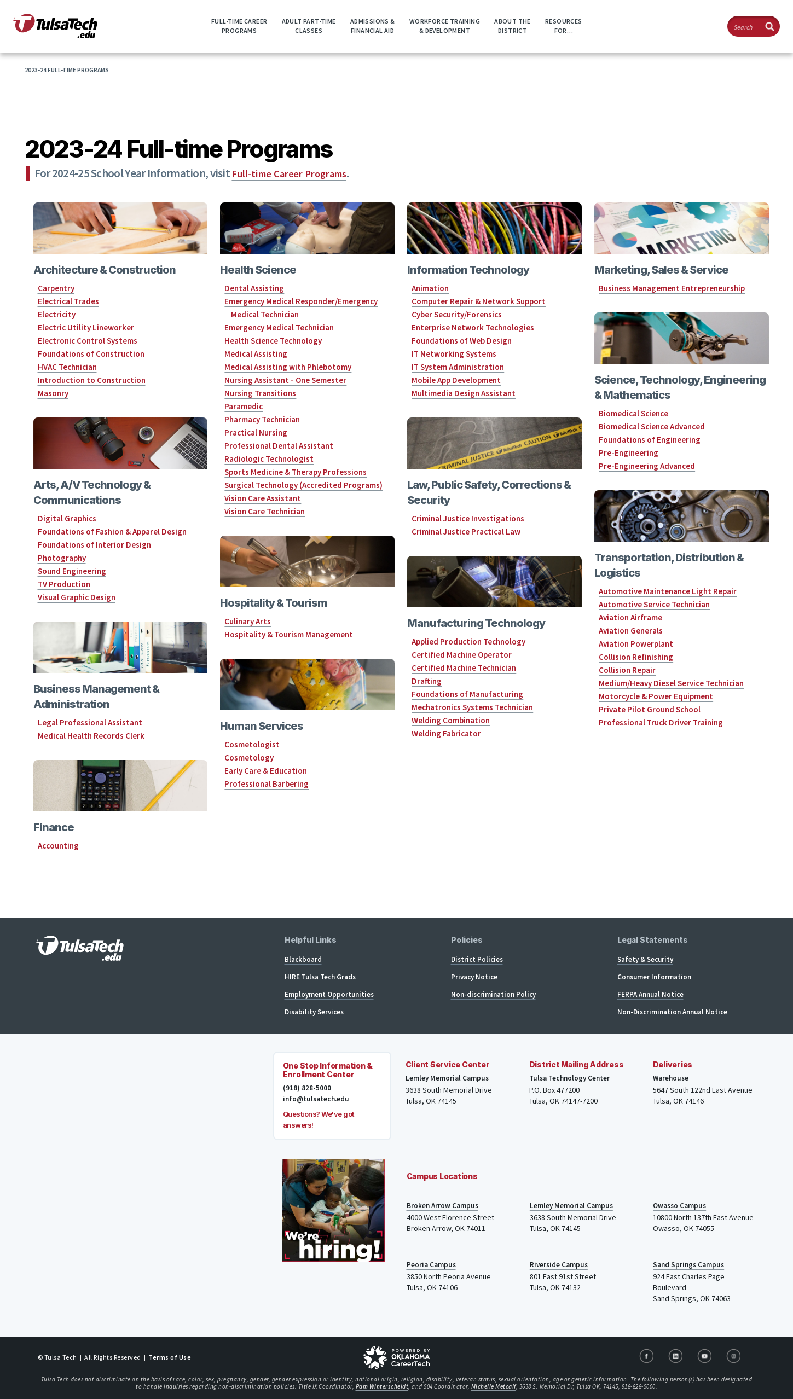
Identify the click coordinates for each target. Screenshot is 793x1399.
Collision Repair (627, 670)
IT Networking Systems (454, 354)
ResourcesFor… (563, 25)
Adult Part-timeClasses (309, 25)
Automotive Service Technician (654, 604)
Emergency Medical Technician (279, 327)
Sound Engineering (72, 571)
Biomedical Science (633, 413)
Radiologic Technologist (269, 459)
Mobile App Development (456, 380)
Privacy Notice (474, 977)
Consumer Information (654, 977)
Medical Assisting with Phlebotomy (287, 367)
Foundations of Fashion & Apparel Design (112, 531)
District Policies (477, 959)
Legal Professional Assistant (90, 722)
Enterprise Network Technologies (473, 327)
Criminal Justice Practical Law (466, 531)
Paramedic (243, 406)
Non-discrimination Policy (493, 994)
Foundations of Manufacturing (467, 694)
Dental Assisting (254, 288)
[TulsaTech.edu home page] (55, 35)
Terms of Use (169, 1357)
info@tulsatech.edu (317, 1099)
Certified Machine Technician (464, 668)
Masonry (53, 393)
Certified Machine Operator (462, 654)
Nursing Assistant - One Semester (285, 380)
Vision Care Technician (264, 511)
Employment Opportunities (329, 994)
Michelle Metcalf (493, 1386)
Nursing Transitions (260, 393)
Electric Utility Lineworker (86, 327)
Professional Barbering (266, 784)
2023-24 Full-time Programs (67, 70)
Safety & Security (645, 959)
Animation (430, 288)
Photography (62, 558)
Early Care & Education (265, 770)
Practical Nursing (255, 432)
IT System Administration (458, 367)
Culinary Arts (247, 621)
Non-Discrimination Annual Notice (672, 1012)
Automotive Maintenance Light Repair (668, 591)
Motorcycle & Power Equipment (656, 696)
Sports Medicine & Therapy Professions (295, 472)
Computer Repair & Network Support (479, 301)
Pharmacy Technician (262, 419)
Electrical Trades (68, 301)
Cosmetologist (252, 744)
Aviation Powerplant (636, 643)
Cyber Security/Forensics (457, 314)
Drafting (427, 681)
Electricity (57, 314)
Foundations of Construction (91, 354)
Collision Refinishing (636, 657)
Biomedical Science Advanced (652, 426)
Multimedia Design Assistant (464, 393)
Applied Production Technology (468, 641)
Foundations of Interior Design (94, 544)
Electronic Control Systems (87, 340)
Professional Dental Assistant (278, 445)
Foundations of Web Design (462, 340)
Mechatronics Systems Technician (472, 707)
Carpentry (56, 288)
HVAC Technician (67, 367)
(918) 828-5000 (307, 1088)
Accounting (58, 845)
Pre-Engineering (628, 453)
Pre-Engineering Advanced (647, 466)
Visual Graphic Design (76, 597)
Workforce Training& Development (444, 25)
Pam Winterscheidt (382, 1386)
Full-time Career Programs (293, 173)
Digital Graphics (67, 518)
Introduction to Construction (92, 380)
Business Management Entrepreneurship (672, 288)
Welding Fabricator (446, 733)
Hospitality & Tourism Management (288, 634)
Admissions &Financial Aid (372, 25)
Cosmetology (249, 757)
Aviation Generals (631, 630)
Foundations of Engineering (650, 439)
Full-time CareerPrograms (239, 25)
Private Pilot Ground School (650, 709)
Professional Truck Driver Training (661, 722)
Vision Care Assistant (262, 498)
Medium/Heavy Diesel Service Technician (671, 683)
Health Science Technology (273, 340)
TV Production (64, 584)
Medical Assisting (255, 354)
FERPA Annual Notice (650, 994)
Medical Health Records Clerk (91, 735)
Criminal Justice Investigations (468, 518)
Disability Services (314, 1012)
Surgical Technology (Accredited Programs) (303, 485)
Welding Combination (451, 720)
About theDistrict (512, 25)
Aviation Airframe (630, 617)
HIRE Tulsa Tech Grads (320, 977)
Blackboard (303, 959)
